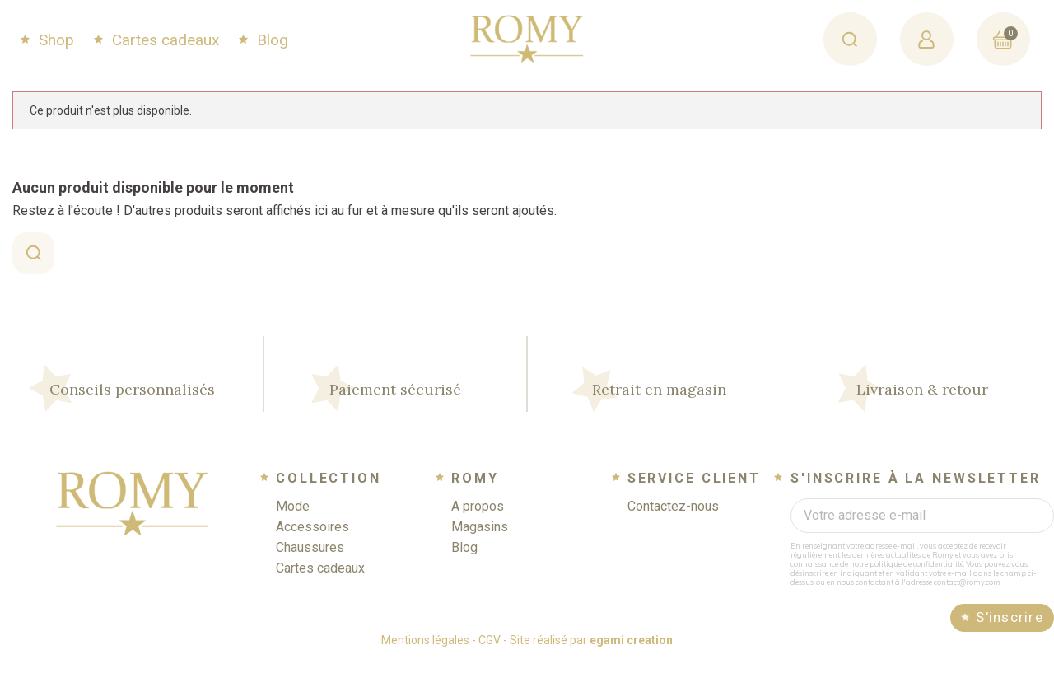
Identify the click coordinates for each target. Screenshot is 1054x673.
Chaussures (310, 559)
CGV (489, 651)
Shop (54, 39)
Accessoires (312, 538)
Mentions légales (425, 651)
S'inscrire (1009, 628)
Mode (293, 518)
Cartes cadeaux (163, 39)
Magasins (479, 538)
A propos (477, 518)
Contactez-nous (673, 518)
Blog (270, 39)
